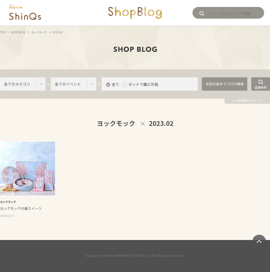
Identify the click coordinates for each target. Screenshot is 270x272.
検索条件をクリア (248, 100)
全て (115, 84)
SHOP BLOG (18, 32)
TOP (2, 32)
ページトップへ (259, 241)
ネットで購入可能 (143, 84)
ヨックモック (39, 32)
